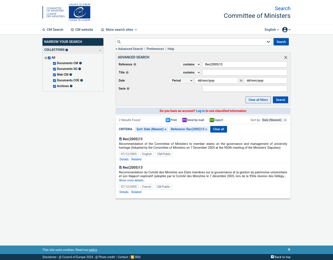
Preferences (155, 49)
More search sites (119, 30)
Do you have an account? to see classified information (203, 111)
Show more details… (132, 180)
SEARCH (281, 42)
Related (136, 159)
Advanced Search (130, 49)
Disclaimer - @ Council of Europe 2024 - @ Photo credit (78, 257)
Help (171, 49)
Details (124, 159)
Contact (123, 257)
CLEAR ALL (218, 129)
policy (93, 250)
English (272, 30)
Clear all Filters (258, 100)
